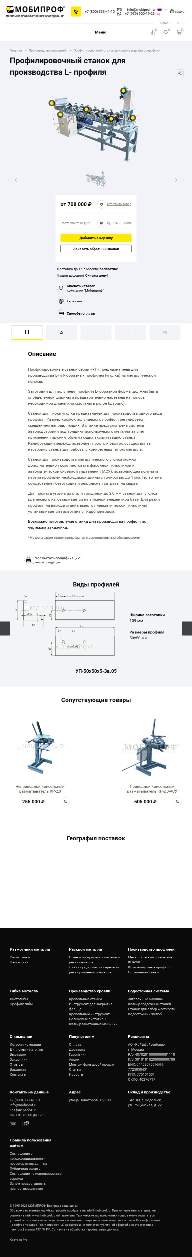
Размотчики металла (30, 949)
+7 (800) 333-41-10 (100, 12)
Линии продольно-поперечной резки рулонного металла (94, 969)
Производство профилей (151, 949)
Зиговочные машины (145, 999)
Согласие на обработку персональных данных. (85, 1229)
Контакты (18, 1074)
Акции (74, 1059)
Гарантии (74, 301)
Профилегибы (21, 1004)
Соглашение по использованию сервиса (36, 1175)
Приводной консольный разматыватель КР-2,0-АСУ (152, 789)
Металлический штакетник (150, 957)
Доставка (77, 1049)
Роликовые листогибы (87, 1019)
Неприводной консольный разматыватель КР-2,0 (40, 789)
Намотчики (19, 962)
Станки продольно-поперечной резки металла (94, 959)
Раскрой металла (85, 949)
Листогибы (19, 999)
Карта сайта (19, 1239)
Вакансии (18, 1069)
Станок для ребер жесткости (151, 1009)
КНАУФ (134, 962)
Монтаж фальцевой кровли (91, 1064)
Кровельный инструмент (89, 1014)
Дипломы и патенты (26, 1049)
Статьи (75, 1069)
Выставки (18, 1054)
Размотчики (20, 957)
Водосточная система (148, 991)
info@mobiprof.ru (98, 1210)
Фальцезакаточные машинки (93, 1024)
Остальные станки (143, 972)
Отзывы (16, 1064)
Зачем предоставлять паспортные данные (28, 1185)
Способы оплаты (81, 313)
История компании (25, 1044)
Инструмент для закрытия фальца (90, 1006)
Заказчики (19, 1059)
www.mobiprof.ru (44, 1215)
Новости (76, 1074)
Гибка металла (24, 991)
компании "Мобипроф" (85, 288)
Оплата (75, 1044)
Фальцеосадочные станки (149, 1004)
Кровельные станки (85, 999)
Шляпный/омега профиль (149, 967)
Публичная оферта (25, 1168)
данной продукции (57, 560)
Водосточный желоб (145, 1014)
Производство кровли (89, 991)
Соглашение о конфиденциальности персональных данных (28, 1158)
